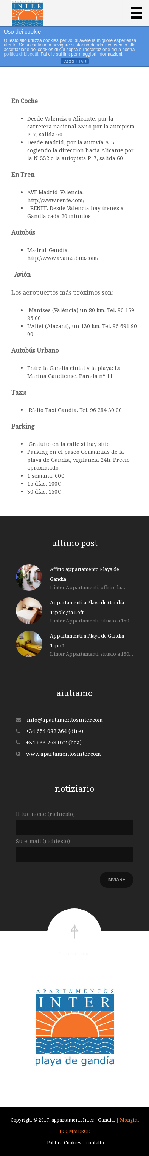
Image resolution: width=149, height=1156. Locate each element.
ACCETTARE (76, 61)
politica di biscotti (21, 54)
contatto (95, 1142)
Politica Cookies (64, 1142)
